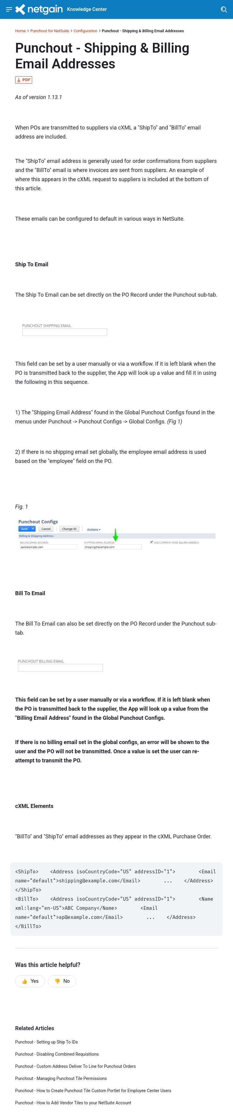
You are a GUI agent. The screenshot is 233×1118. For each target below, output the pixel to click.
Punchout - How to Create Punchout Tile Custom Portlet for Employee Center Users (93, 1090)
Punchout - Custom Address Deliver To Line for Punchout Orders (75, 1066)
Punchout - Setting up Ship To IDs (46, 1042)
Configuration (85, 31)
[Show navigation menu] (9, 9)
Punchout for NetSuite (49, 31)
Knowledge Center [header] (87, 9)
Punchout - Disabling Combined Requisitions (57, 1054)
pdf (24, 80)
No (61, 981)
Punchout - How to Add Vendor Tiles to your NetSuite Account (73, 1102)
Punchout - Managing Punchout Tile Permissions (61, 1078)
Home (20, 31)
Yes (30, 981)
